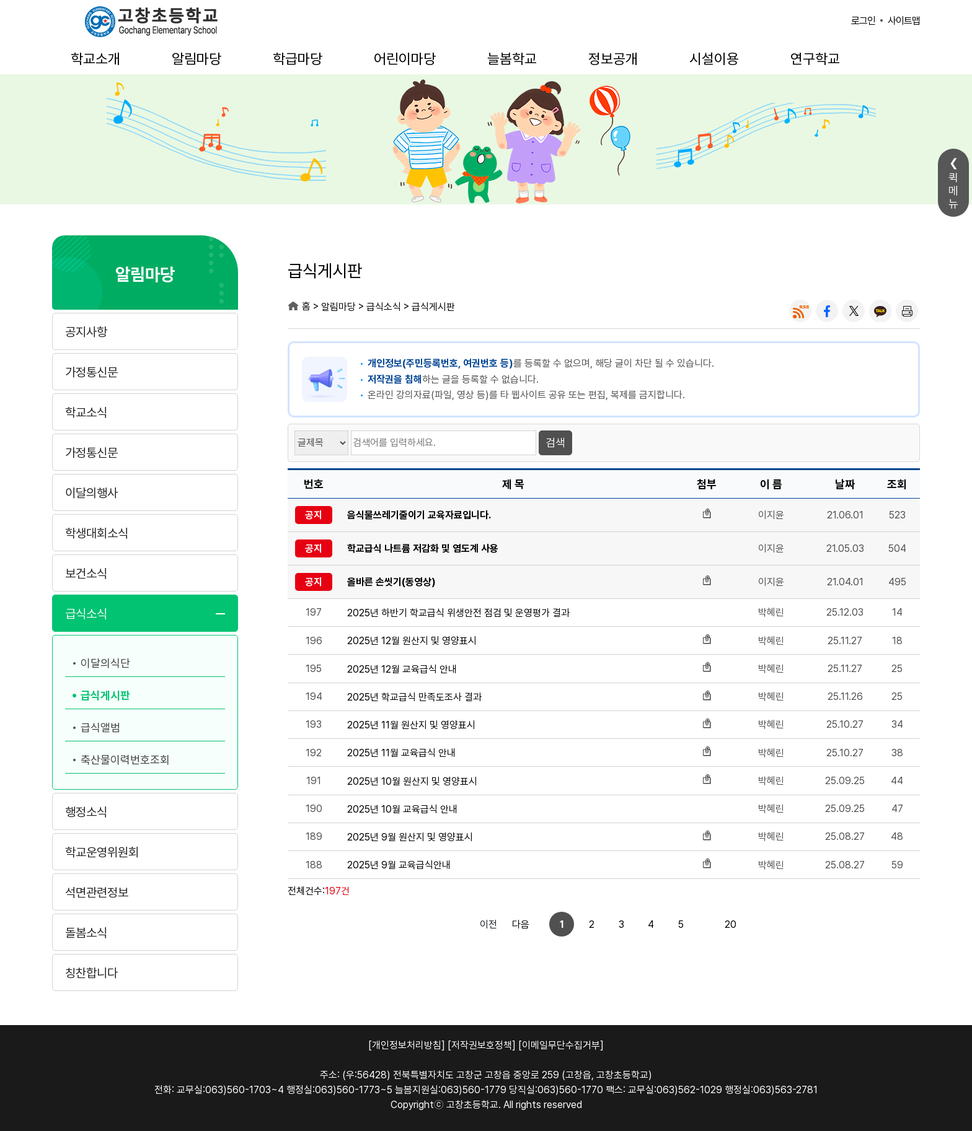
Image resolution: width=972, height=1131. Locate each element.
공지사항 (86, 332)
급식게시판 (105, 695)
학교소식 (86, 412)
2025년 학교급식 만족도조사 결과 (414, 697)
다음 (719, 924)
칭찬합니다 (91, 973)
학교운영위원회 (102, 852)
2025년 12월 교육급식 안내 (402, 669)
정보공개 (613, 59)
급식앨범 (100, 727)
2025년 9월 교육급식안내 (399, 865)
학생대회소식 (96, 533)
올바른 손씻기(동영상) (391, 582)
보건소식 (86, 573)
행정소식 (86, 812)
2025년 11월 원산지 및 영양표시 (411, 725)
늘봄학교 (512, 59)
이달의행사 (91, 493)
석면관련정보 (96, 892)
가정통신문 (91, 372)
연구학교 (815, 59)
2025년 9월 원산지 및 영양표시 (410, 837)
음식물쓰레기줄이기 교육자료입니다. (419, 515)
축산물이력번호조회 (125, 759)
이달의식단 (105, 663)
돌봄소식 (86, 932)
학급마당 (297, 59)
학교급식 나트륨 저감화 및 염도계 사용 (422, 548)
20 (688, 924)
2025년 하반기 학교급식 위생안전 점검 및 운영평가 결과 (458, 613)
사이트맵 (904, 21)
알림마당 (196, 59)
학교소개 (95, 59)
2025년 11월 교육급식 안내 (401, 753)
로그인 (863, 21)
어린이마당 (405, 59)
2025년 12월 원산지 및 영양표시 (412, 641)
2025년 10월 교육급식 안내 (402, 809)
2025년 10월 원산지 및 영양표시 (412, 781)
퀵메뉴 (953, 190)
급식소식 (86, 613)
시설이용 (714, 59)
